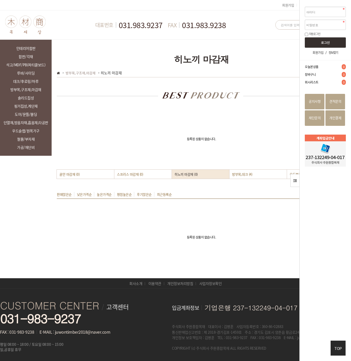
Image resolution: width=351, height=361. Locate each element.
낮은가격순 (84, 194)
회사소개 (135, 283)
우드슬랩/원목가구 (25, 130)
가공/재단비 (26, 147)
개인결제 (335, 117)
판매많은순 (64, 194)
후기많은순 (144, 194)
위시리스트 (325, 82)
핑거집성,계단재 (26, 106)
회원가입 (288, 5)
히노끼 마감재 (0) (186, 174)
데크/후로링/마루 (26, 81)
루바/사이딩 (26, 73)
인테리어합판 (26, 48)
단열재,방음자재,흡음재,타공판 (26, 122)
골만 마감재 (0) (69, 174)
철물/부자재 (26, 139)
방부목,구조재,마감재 (25, 89)
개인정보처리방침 (180, 283)
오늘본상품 (325, 66)
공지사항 (315, 101)
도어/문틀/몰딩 (26, 114)
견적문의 (335, 101)
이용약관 (154, 283)
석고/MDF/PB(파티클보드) (25, 64)
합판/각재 (26, 56)
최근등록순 (164, 194)
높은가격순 (104, 194)
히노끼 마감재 (111, 72)
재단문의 (315, 117)
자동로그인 (314, 34)
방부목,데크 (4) (242, 174)
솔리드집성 (26, 97)
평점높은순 (124, 194)
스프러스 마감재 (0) (130, 174)
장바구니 (325, 74)
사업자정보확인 (210, 283)
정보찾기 (333, 52)
